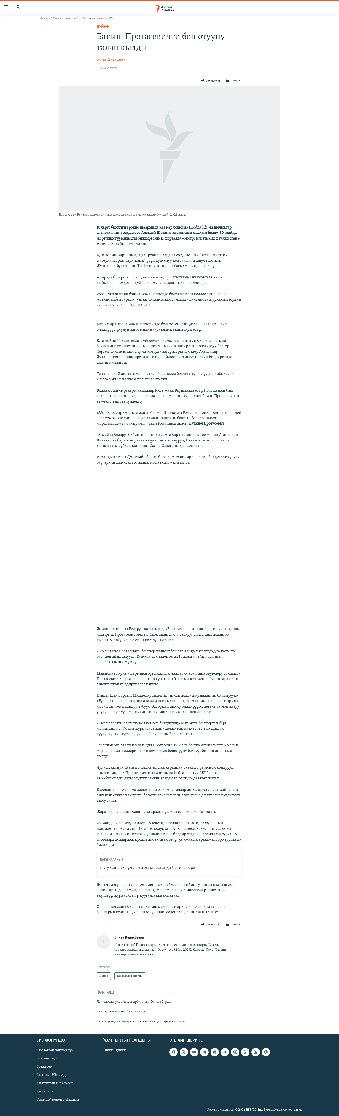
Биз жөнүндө (46, 1058)
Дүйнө (103, 27)
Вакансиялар (46, 1091)
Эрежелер (44, 1067)
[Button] (211, 80)
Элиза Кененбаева (111, 59)
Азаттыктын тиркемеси (54, 1083)
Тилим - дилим (114, 1050)
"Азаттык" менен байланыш (57, 1100)
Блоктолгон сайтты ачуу (54, 1050)
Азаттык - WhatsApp (51, 1075)
